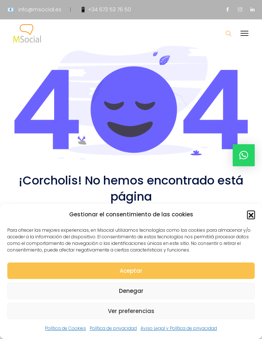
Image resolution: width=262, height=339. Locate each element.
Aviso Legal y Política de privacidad (179, 328)
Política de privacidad (113, 328)
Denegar (131, 291)
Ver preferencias (131, 311)
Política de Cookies (65, 328)
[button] (251, 214)
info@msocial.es (39, 9)
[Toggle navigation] (244, 37)
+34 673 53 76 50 (109, 9)
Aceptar (131, 271)
